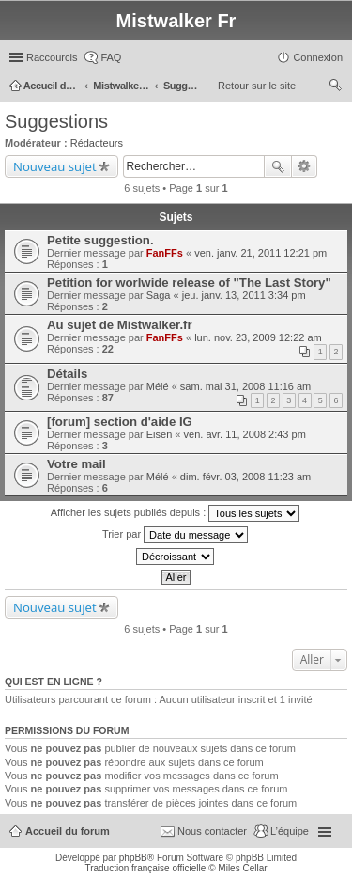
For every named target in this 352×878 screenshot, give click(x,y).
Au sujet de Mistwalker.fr (119, 325)
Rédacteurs (96, 143)
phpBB (133, 858)
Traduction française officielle (145, 868)
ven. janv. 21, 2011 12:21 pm (260, 253)
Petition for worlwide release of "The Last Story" (189, 282)
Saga (158, 295)
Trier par (175, 534)
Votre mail (76, 464)
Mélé (157, 386)
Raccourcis (51, 57)
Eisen (159, 434)
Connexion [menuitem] (318, 57)
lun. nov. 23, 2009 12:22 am (258, 337)
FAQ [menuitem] (110, 57)
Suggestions (56, 121)
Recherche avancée (304, 166)
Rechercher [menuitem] (335, 87)
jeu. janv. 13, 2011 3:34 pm (244, 295)
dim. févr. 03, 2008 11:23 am (245, 476)
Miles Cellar (242, 868)
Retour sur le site (257, 85)
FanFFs (164, 253)
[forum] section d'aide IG (119, 422)
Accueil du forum (67, 831)
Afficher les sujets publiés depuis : (175, 513)
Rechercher (278, 166)
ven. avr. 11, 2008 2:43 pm (245, 434)
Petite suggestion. (100, 240)
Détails (67, 374)
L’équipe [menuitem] (289, 831)
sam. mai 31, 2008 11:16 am (245, 386)
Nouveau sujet (55, 166)
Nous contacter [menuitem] (212, 831)
